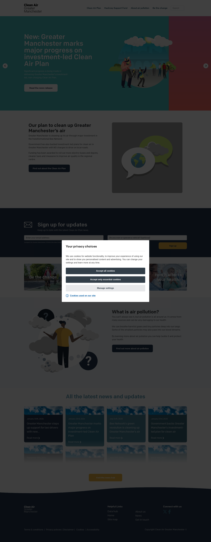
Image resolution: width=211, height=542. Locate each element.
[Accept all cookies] (105, 271)
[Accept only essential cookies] (105, 279)
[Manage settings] (105, 288)
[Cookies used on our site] (81, 296)
